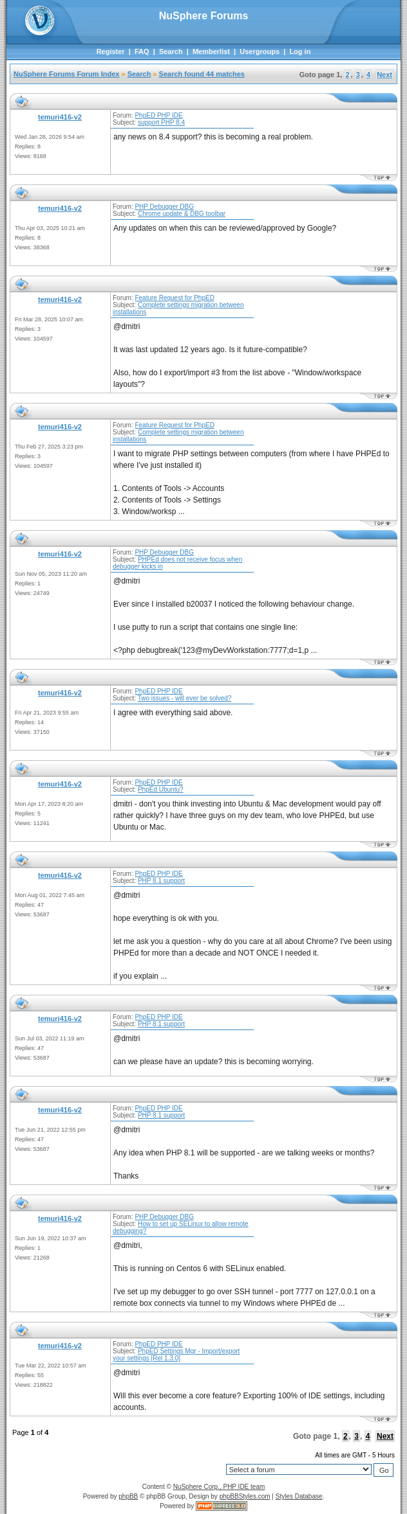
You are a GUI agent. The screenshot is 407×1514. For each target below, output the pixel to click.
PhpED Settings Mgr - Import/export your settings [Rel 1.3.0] (176, 1355)
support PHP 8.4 (161, 122)
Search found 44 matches (202, 74)
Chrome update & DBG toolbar (181, 213)
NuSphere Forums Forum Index (66, 74)
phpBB (128, 1496)
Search (171, 51)
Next (384, 74)
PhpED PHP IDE (158, 115)
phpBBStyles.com (245, 1496)
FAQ (142, 51)
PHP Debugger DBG (164, 206)
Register (111, 51)
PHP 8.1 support (161, 880)
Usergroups (259, 51)
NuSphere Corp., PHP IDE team (219, 1486)
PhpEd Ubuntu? (161, 789)
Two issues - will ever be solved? (185, 698)
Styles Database (299, 1496)
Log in (299, 51)
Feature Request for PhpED (174, 297)
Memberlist (211, 51)
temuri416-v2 (60, 117)
